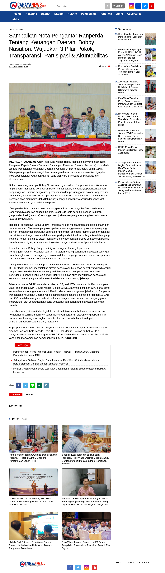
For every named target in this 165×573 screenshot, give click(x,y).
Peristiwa (106, 13)
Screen (118, 5)
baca (102, 66)
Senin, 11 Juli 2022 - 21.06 (18, 67)
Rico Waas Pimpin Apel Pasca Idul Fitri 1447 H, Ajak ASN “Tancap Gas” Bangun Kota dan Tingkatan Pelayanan (130, 55)
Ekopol (59, 13)
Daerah (45, 13)
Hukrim (72, 13)
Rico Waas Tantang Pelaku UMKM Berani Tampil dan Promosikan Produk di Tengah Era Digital (86, 545)
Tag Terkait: (15, 394)
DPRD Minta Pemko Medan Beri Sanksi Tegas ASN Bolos (130, 150)
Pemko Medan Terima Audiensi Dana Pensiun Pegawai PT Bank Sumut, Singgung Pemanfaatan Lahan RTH (33, 457)
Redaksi (120, 562)
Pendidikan (88, 13)
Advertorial (134, 13)
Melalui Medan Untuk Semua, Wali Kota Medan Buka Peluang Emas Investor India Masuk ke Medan (31, 501)
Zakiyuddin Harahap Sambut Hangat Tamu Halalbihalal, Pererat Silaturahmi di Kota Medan (129, 87)
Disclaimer (143, 562)
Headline (31, 13)
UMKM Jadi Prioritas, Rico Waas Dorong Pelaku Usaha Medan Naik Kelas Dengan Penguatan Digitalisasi (30, 545)
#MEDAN (28, 394)
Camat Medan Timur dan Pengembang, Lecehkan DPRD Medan (130, 37)
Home (16, 13)
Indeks (15, 19)
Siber (131, 562)
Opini (119, 13)
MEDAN (19, 29)
